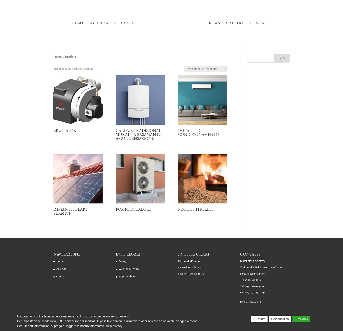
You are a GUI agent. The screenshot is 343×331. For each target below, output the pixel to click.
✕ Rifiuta (259, 319)
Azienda (99, 23)
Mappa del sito (127, 276)
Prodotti (125, 23)
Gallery (235, 23)
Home (78, 23)
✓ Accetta (301, 318)
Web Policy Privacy (129, 269)
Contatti (260, 23)
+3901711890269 (255, 292)
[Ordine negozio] (205, 69)
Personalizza (280, 319)
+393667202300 (254, 286)
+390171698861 (254, 280)
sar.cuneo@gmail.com (252, 273)
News (214, 23)
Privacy (123, 261)
